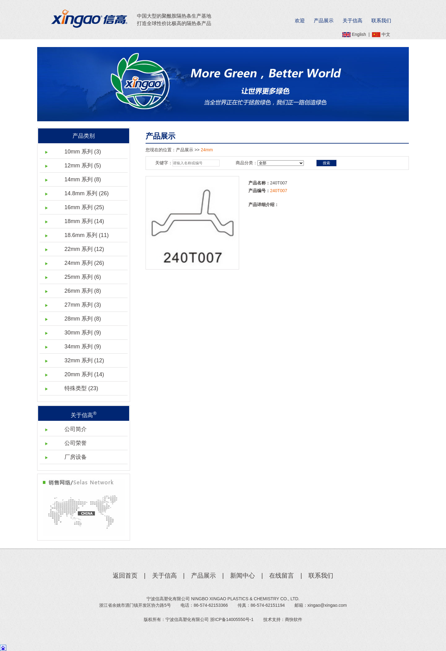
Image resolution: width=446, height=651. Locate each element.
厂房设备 (75, 457)
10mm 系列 (82, 152)
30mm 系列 (82, 333)
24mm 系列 (84, 263)
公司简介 (75, 429)
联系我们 (381, 20)
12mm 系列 (82, 165)
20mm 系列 (84, 374)
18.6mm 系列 (86, 235)
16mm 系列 (84, 207)
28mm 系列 (82, 319)
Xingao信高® (89, 18)
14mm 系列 (82, 179)
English (359, 34)
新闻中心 (242, 575)
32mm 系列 (84, 360)
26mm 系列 (82, 291)
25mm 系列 (82, 277)
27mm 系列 (82, 305)
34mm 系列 (82, 346)
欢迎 (300, 20)
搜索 (326, 163)
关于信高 (352, 20)
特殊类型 (81, 388)
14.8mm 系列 (86, 193)
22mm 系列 (84, 249)
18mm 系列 (84, 221)
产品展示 (324, 20)
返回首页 (125, 575)
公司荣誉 (75, 443)
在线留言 (281, 575)
